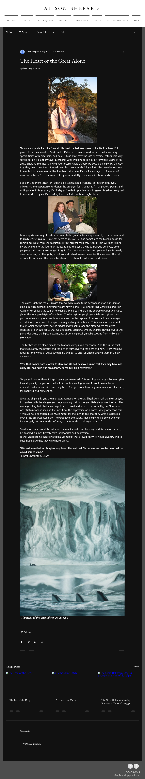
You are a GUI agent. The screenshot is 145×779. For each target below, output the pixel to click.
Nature (64, 32)
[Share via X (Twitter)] (28, 642)
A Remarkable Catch (66, 700)
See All (136, 667)
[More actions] (123, 52)
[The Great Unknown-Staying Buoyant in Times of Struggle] (118, 683)
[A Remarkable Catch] (72, 683)
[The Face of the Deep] (26, 683)
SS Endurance (25, 32)
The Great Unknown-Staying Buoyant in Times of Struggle (115, 701)
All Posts (9, 32)
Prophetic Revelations (46, 32)
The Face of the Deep (19, 700)
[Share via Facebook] (21, 642)
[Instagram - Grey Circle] (130, 766)
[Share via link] (42, 642)
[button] (135, 32)
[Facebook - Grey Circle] (136, 766)
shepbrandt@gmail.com (127, 775)
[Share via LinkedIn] (35, 642)
